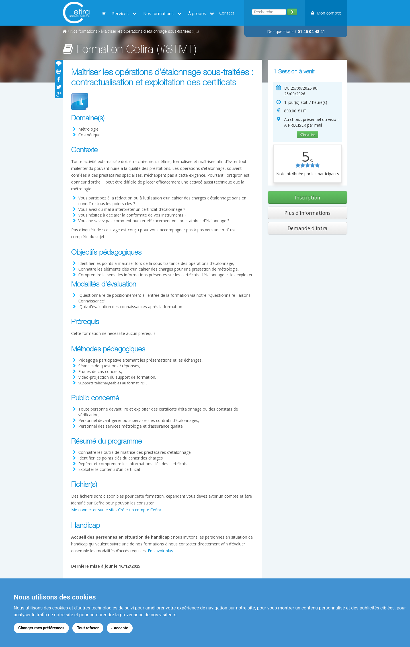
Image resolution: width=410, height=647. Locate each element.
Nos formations (162, 13)
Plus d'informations (307, 212)
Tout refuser (88, 628)
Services (124, 13)
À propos (201, 13)
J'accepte (119, 628)
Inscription (307, 197)
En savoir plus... (162, 550)
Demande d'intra (307, 228)
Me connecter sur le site (93, 509)
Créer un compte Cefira (139, 509)
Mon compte (326, 13)
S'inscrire (307, 134)
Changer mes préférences (41, 628)
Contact (226, 13)
